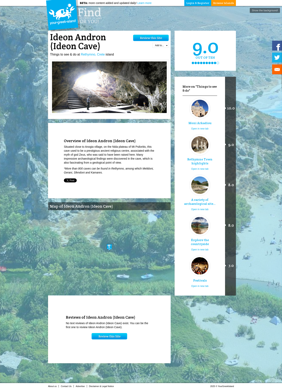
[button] (109, 247)
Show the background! (265, 10)
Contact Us (67, 386)
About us (53, 386)
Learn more (144, 3)
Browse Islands (223, 3)
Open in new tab (199, 128)
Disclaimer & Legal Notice (102, 386)
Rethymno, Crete (93, 54)
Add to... (161, 45)
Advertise (81, 386)
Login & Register (197, 3)
